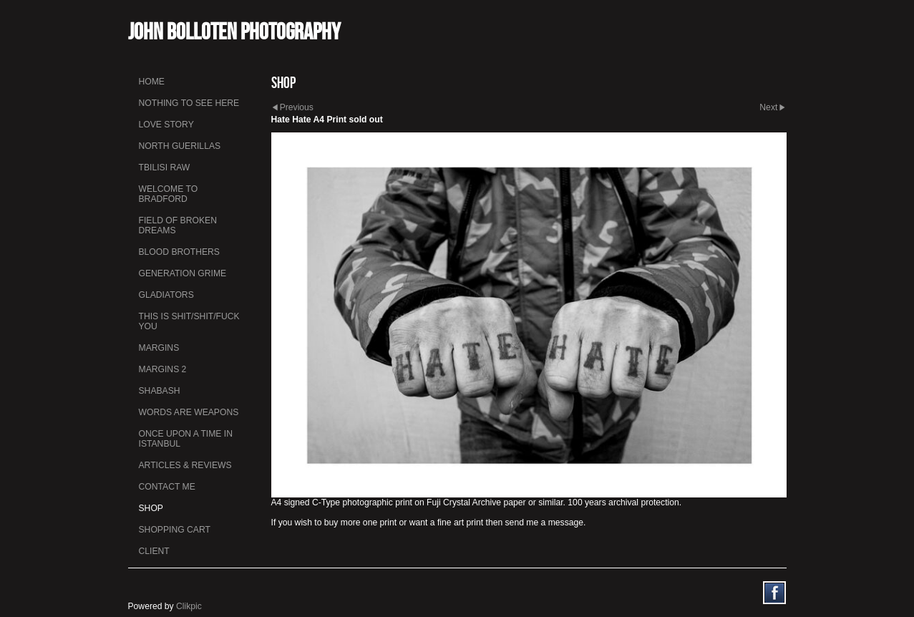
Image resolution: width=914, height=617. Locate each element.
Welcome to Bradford (168, 194)
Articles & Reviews (185, 465)
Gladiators (166, 295)
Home (152, 82)
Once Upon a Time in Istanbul (186, 439)
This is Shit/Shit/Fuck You (189, 321)
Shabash (159, 391)
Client (154, 551)
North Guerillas (180, 146)
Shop (151, 508)
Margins (159, 348)
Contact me (167, 487)
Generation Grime (183, 273)
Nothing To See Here (189, 103)
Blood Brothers (179, 252)
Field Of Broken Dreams (178, 225)
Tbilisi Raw (164, 167)
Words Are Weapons (189, 412)
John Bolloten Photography (234, 31)
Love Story (166, 125)
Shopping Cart (174, 530)
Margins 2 (163, 369)
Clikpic (189, 606)
